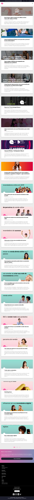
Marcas (3, 465)
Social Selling (3, 468)
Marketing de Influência (5, 467)
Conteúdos (4, 476)
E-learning (3, 466)
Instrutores (4, 473)
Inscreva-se (17, 491)
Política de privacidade (5, 483)
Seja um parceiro (4, 471)
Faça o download (17, 458)
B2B (2, 477)
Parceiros (3, 470)
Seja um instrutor (4, 474)
